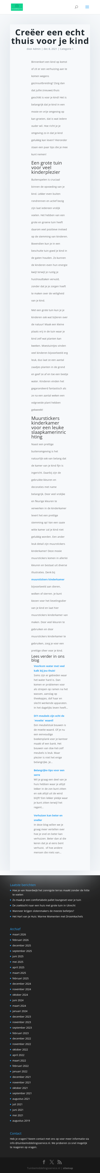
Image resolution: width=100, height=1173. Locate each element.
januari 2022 (19, 1071)
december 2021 (21, 1077)
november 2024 (21, 989)
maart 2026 (19, 934)
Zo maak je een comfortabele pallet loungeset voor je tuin (46, 900)
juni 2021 (17, 1109)
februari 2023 (20, 1033)
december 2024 (21, 983)
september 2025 (22, 951)
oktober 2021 (20, 1088)
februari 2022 (20, 1066)
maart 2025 (19, 973)
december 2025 (21, 945)
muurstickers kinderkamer (47, 579)
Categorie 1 (66, 49)
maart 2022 (19, 1060)
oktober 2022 (20, 1049)
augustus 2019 (21, 1120)
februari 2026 (20, 940)
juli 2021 (17, 1104)
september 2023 (22, 1027)
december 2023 (21, 1016)
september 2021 (22, 1093)
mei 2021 (17, 1115)
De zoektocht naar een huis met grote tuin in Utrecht (43, 905)
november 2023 (21, 1022)
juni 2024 (17, 1000)
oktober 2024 (20, 994)
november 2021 (21, 1082)
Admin (37, 49)
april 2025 (18, 967)
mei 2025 (17, 961)
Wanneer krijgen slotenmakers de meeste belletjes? (43, 911)
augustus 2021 (21, 1098)
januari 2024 (19, 1011)
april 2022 (18, 1055)
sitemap (68, 1168)
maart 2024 (19, 1005)
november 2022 (21, 1044)
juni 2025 (17, 956)
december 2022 (21, 1038)
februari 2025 (20, 978)
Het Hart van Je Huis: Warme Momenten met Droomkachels (47, 916)
